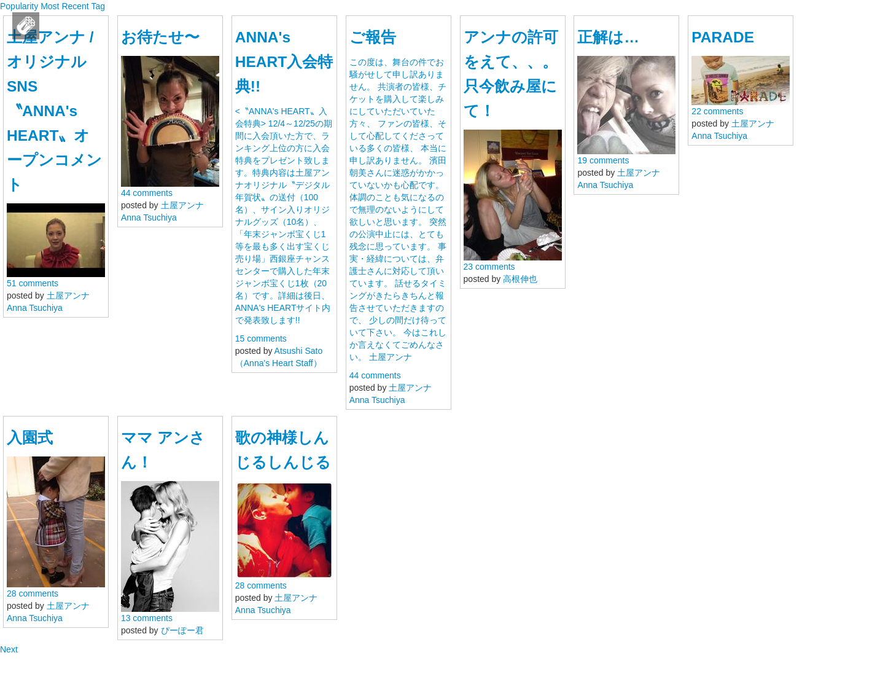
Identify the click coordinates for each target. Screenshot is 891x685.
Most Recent (65, 6)
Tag (98, 6)
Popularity (19, 6)
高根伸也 (520, 279)
